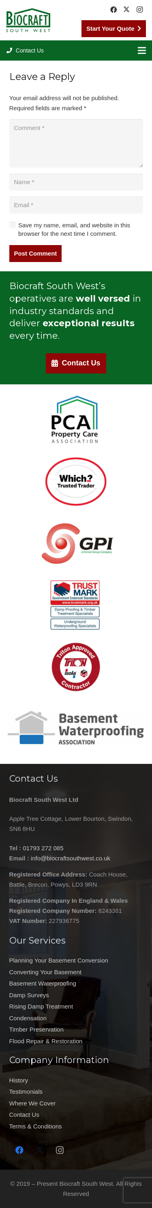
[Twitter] (126, 9)
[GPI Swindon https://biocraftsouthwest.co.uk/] (76, 543)
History (18, 1080)
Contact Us (24, 1114)
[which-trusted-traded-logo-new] (76, 481)
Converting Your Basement (45, 972)
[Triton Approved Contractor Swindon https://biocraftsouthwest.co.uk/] (76, 666)
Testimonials (26, 1091)
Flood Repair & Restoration (46, 1041)
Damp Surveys (29, 995)
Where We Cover (32, 1103)
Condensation (28, 1018)
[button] (24, 50)
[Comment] (76, 143)
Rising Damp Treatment (41, 1006)
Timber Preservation (36, 1029)
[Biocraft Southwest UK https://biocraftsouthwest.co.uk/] (28, 20)
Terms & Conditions (35, 1126)
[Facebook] (113, 9)
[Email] (76, 205)
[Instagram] (139, 9)
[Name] (76, 182)
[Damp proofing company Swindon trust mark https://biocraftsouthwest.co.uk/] (76, 605)
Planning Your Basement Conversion (58, 960)
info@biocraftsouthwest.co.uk (70, 858)
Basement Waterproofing (42, 983)
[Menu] (142, 50)
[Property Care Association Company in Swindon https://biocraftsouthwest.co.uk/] (76, 420)
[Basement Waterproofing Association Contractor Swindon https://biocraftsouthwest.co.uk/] (76, 728)
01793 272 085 (43, 848)
